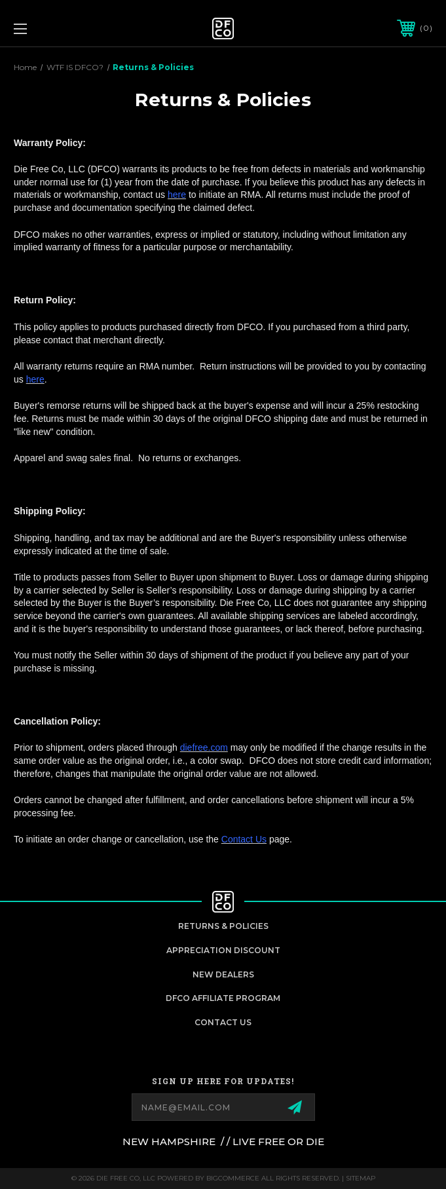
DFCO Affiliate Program (223, 998)
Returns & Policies (223, 926)
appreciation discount (223, 950)
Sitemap (360, 1178)
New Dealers (223, 974)
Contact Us (223, 1022)
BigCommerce (232, 1178)
